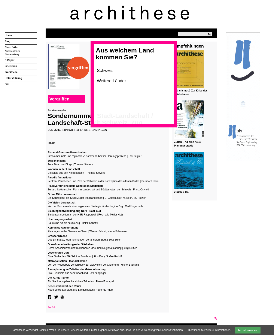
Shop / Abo (11, 47)
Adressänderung (12, 51)
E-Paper (9, 60)
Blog (7, 41)
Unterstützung (13, 78)
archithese (11, 72)
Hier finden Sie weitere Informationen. (209, 330)
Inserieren (11, 66)
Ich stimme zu (247, 330)
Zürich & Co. (181, 192)
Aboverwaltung (12, 54)
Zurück (52, 307)
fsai (7, 84)
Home (8, 35)
